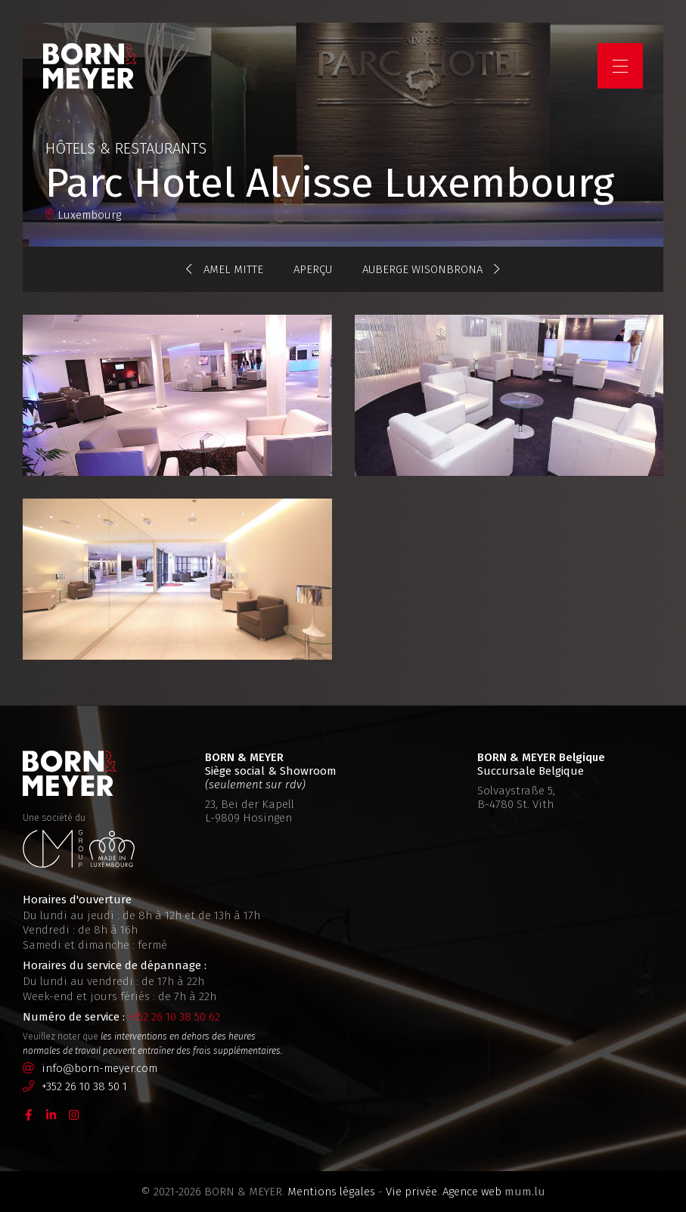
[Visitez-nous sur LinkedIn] (51, 1114)
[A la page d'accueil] (92, 68)
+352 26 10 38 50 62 (174, 1017)
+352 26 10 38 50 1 (84, 1086)
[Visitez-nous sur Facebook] (28, 1114)
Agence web (471, 1191)
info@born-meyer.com (99, 1068)
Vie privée (411, 1191)
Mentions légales (331, 1191)
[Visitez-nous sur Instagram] (74, 1114)
